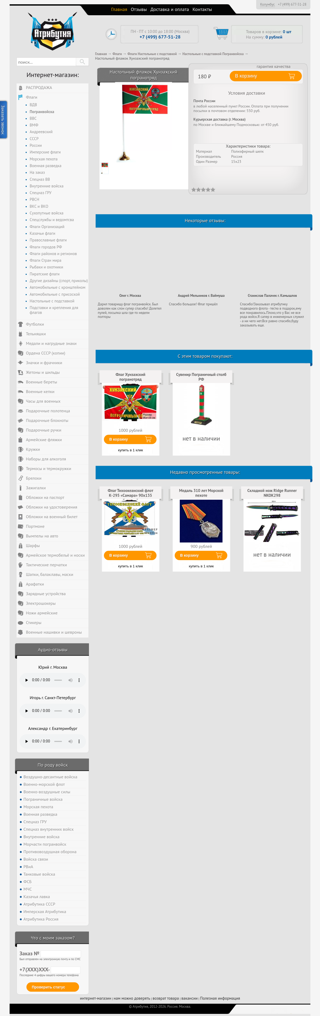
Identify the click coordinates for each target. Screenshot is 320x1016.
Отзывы (139, 9)
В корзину (118, 439)
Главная (119, 9)
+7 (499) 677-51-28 (292, 4)
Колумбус (267, 4)
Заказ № (50, 953)
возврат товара (166, 998)
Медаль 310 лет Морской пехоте (201, 493)
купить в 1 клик (130, 450)
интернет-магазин (95, 998)
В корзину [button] (246, 76)
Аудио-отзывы (53, 649)
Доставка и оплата (169, 9)
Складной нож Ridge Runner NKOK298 (272, 493)
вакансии (189, 998)
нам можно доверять (132, 998)
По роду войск (53, 765)
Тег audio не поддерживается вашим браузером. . (52, 680)
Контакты (202, 9)
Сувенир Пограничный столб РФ (201, 377)
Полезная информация (220, 998)
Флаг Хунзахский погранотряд (131, 377)
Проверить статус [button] (48, 987)
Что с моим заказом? (53, 938)
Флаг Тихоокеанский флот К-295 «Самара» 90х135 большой (130, 495)
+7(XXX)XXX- (49, 969)
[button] (82, 61)
